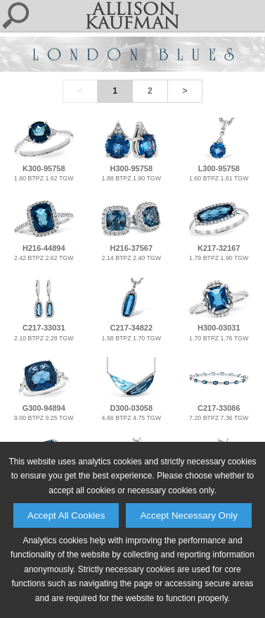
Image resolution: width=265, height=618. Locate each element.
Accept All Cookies (66, 515)
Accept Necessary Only (189, 515)
